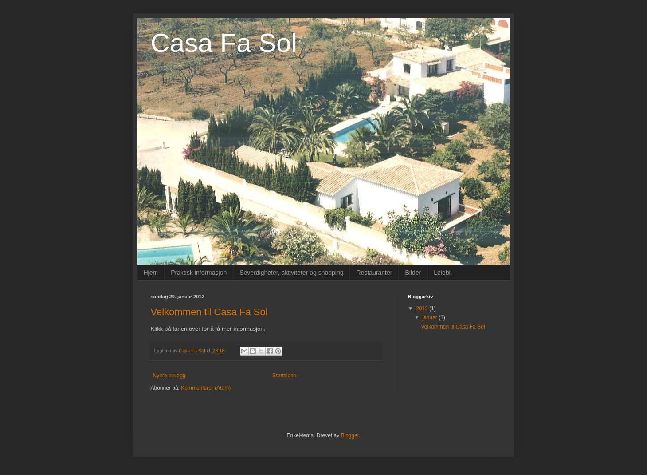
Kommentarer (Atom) (206, 388)
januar (430, 317)
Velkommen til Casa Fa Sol (209, 311)
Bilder (413, 272)
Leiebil (442, 272)
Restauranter (374, 272)
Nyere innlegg (169, 375)
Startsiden (285, 375)
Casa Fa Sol (224, 43)
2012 (422, 308)
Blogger (350, 435)
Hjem (151, 272)
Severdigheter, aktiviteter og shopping (291, 272)
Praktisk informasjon (199, 272)
